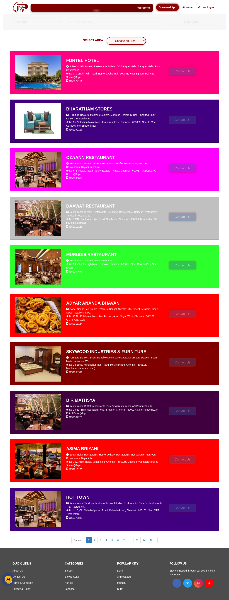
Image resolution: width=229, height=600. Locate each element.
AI (8, 579)
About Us (18, 570)
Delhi (120, 570)
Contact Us (182, 71)
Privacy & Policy (21, 588)
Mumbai (121, 582)
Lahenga (70, 588)
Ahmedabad (124, 576)
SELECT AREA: (93, 40)
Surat (120, 588)
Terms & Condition (23, 582)
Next (152, 540)
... (130, 540)
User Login (206, 7)
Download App (167, 7)
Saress (69, 570)
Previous (78, 540)
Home (187, 7)
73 (137, 540)
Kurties (69, 582)
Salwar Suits (72, 576)
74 (144, 540)
